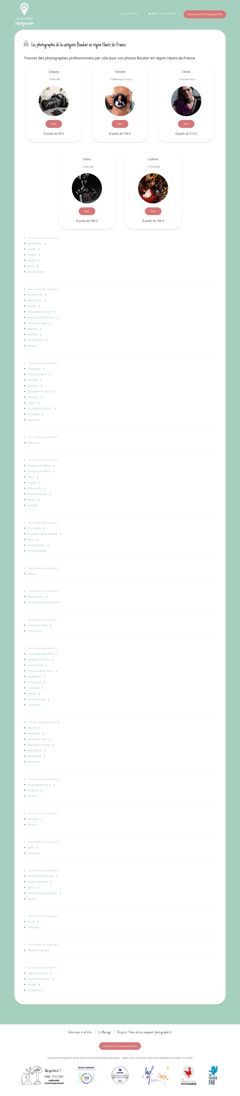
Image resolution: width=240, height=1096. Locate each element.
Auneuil (32, 255)
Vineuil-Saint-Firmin (39, 979)
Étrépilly (32, 505)
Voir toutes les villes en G (43, 568)
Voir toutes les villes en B (43, 289)
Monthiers (33, 762)
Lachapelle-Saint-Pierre (41, 654)
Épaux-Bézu (35, 488)
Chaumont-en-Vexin (39, 391)
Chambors (34, 420)
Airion (31, 266)
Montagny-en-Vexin (39, 745)
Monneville (34, 733)
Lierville (32, 693)
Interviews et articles (80, 1032)
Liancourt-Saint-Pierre (40, 671)
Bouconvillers (35, 340)
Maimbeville (34, 756)
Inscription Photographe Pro (205, 14)
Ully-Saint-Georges (38, 950)
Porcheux (33, 819)
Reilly (31, 847)
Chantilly (33, 380)
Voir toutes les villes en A (43, 237)
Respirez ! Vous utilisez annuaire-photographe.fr (144, 1032)
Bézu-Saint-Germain (39, 311)
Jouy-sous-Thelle (37, 625)
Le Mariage (104, 1032)
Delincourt (33, 442)
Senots (32, 887)
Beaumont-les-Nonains (41, 317)
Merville (32, 728)
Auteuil (32, 260)
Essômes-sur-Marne (39, 465)
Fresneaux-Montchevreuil (42, 534)
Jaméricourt (35, 631)
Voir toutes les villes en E (43, 459)
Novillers (33, 796)
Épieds (31, 499)
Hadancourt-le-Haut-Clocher (44, 602)
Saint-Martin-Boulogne (41, 876)
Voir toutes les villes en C (43, 363)
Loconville (33, 688)
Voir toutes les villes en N (43, 779)
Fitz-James (34, 528)
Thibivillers (34, 927)
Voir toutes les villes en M (44, 722)
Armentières (35, 243)
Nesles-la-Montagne (39, 784)
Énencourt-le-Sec (37, 494)
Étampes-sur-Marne (39, 471)
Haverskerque (36, 596)
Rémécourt (34, 853)
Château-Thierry (37, 374)
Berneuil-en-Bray (37, 323)
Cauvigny (33, 397)
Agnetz (32, 249)
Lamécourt (34, 705)
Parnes (32, 824)
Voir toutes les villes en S (43, 870)
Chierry (32, 402)
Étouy (31, 477)
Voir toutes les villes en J (43, 619)
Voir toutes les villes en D (43, 437)
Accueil (130, 13)
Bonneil (32, 346)
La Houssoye (35, 665)
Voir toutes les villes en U (43, 944)
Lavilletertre (34, 676)
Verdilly (32, 984)
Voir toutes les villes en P (43, 813)
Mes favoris (162, 13)
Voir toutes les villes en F (43, 522)
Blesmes (32, 329)
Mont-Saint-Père (37, 739)
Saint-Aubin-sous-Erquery (42, 893)
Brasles (32, 306)
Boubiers (33, 334)
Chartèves (33, 414)
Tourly (31, 921)
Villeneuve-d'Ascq (38, 973)
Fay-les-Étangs (36, 545)
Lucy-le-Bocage (36, 699)
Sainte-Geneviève (38, 882)
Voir (53, 123)
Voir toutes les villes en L (43, 648)
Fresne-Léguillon (37, 551)
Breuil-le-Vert (35, 294)
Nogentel (33, 790)
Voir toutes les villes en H (43, 591)
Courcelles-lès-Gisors (40, 408)
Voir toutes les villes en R (43, 841)
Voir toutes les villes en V (43, 967)
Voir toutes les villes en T (43, 916)
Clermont (33, 385)
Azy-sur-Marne (36, 272)
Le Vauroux (34, 682)
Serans (32, 899)
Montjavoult (35, 750)
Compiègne (34, 368)
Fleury (31, 539)
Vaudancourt (35, 990)
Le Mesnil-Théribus (38, 659)
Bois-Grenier (35, 300)
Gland (31, 574)
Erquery (32, 482)
